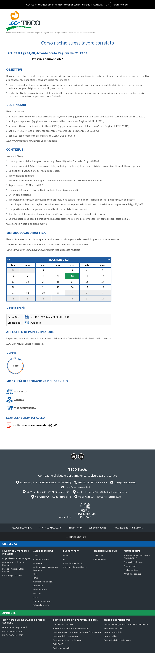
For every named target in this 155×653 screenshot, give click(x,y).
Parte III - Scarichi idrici (113, 632)
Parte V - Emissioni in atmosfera (117, 640)
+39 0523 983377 (87, 482)
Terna (35, 577)
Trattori (36, 597)
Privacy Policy (75, 527)
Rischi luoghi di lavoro (12, 575)
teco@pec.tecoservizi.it (78, 487)
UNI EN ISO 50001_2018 (12, 635)
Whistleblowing (97, 527)
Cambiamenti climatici (63, 624)
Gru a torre (37, 593)
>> (109, 260)
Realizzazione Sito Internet (128, 527)
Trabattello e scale (41, 605)
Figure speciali (132, 551)
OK (107, 4)
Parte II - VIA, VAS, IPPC (114, 628)
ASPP (65, 555)
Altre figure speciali (132, 574)
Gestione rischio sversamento (66, 636)
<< (8, 260)
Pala (35, 574)
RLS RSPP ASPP (71, 551)
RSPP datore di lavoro (73, 563)
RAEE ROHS (58, 644)
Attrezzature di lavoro (133, 562)
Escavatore (37, 563)
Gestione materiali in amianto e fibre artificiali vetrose (77, 632)
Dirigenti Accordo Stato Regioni (16, 558)
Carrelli (36, 555)
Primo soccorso (100, 559)
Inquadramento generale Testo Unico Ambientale (126, 624)
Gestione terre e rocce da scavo (67, 640)
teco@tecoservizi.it (125, 482)
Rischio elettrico (131, 570)
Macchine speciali (43, 551)
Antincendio (98, 555)
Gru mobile (38, 585)
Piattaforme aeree (41, 559)
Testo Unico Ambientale (117, 620)
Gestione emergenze (105, 551)
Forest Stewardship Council (14, 627)
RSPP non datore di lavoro (75, 567)
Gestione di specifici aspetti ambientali (75, 620)
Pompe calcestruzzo (42, 601)
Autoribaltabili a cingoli (43, 581)
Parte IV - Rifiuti (110, 636)
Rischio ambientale (61, 648)
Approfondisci (120, 4)
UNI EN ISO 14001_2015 (12, 631)
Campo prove (130, 566)
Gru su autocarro (40, 589)
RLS (65, 559)
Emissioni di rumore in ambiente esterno (71, 628)
